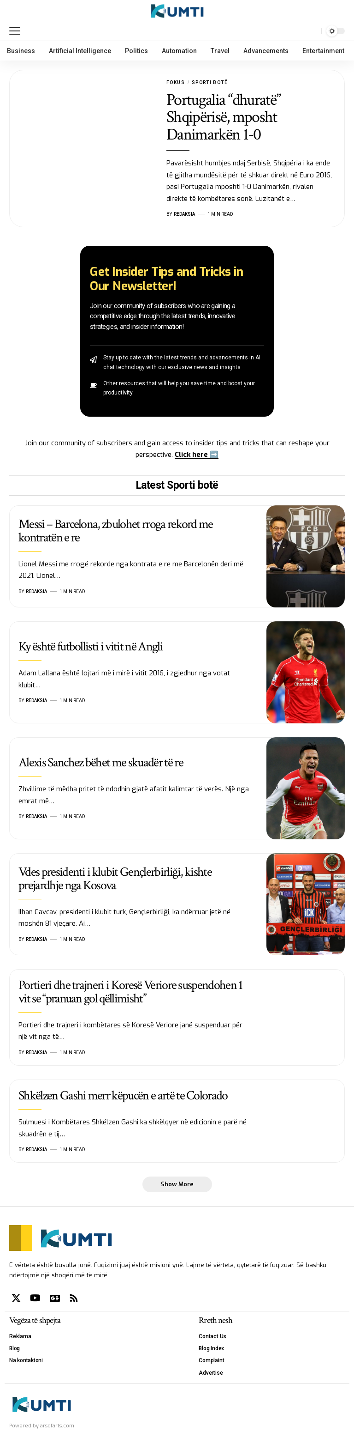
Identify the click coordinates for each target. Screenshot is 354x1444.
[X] (16, 1298)
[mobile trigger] (17, 31)
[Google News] (54, 1298)
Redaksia (184, 214)
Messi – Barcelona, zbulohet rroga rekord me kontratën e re (115, 531)
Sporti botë (210, 82)
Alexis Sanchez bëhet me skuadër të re (100, 762)
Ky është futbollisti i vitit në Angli (90, 646)
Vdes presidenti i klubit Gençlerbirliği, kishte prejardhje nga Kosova (115, 878)
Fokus (175, 82)
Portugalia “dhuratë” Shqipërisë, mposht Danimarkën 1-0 (223, 117)
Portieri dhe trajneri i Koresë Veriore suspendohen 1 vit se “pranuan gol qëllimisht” (130, 992)
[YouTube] (35, 1298)
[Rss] (74, 1298)
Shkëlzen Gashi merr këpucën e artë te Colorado (123, 1095)
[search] (312, 31)
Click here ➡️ (196, 454)
